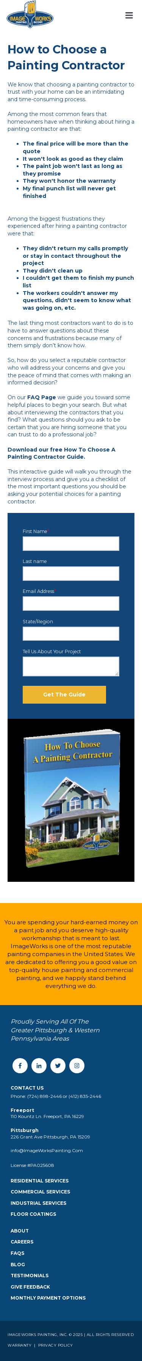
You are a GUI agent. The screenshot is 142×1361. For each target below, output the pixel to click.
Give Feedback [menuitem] (30, 1287)
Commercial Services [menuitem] (40, 1192)
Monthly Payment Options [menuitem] (48, 1298)
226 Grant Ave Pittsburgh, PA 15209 (50, 1137)
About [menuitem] (20, 1231)
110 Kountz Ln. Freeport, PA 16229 (47, 1116)
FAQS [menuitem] (17, 1253)
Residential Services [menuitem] (40, 1181)
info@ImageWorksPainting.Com (47, 1150)
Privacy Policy (55, 1345)
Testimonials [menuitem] (29, 1275)
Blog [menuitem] (18, 1264)
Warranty (20, 1345)
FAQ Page (41, 397)
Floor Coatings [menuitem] (33, 1214)
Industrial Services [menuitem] (38, 1203)
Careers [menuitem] (22, 1242)
